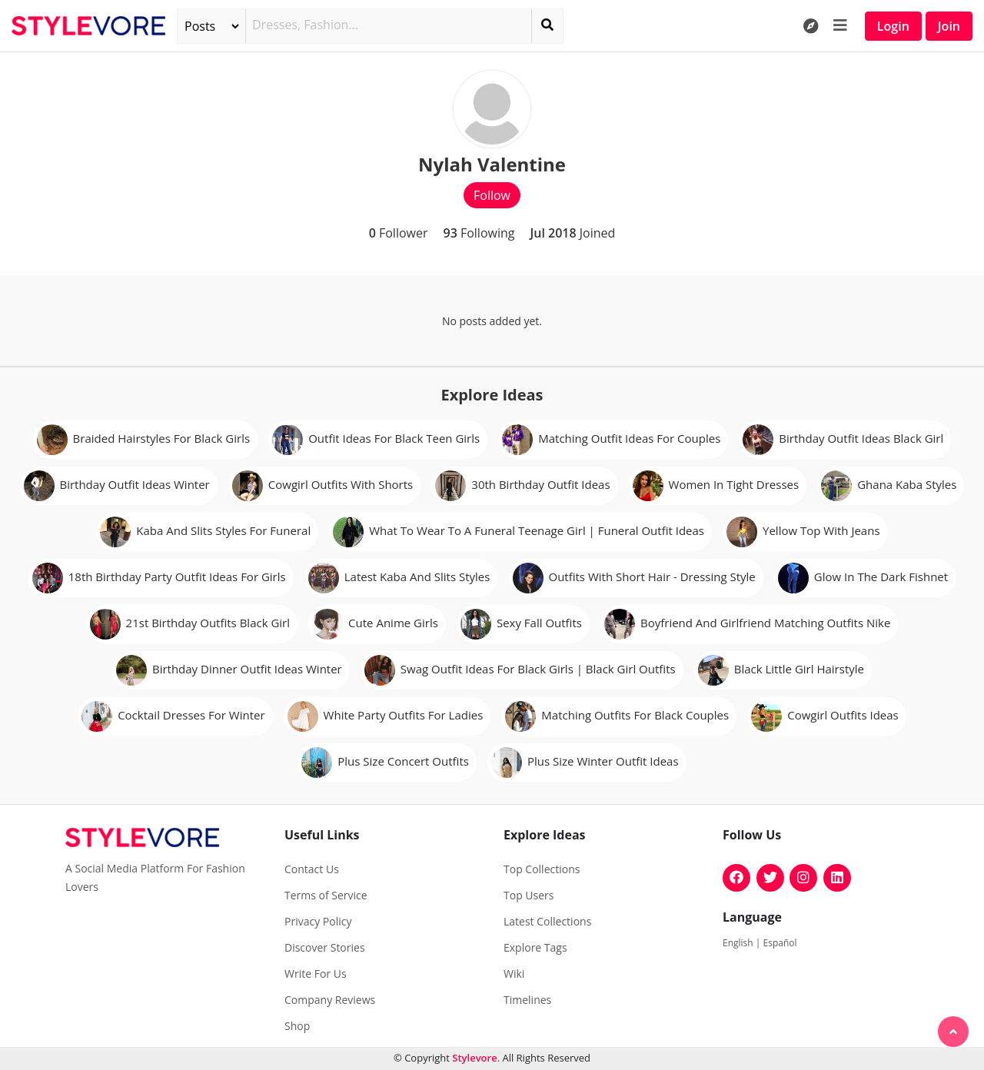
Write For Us (315, 974)
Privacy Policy (317, 921)
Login (893, 26)
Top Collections (542, 869)
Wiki (514, 974)
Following (478, 232)
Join (949, 26)
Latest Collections (547, 921)
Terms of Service (325, 895)
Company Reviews (329, 1000)
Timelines (527, 1000)
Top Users (529, 895)
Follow (492, 195)
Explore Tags (535, 947)
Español (780, 942)
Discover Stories (324, 947)
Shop (297, 1026)
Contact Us (311, 869)
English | (743, 942)
